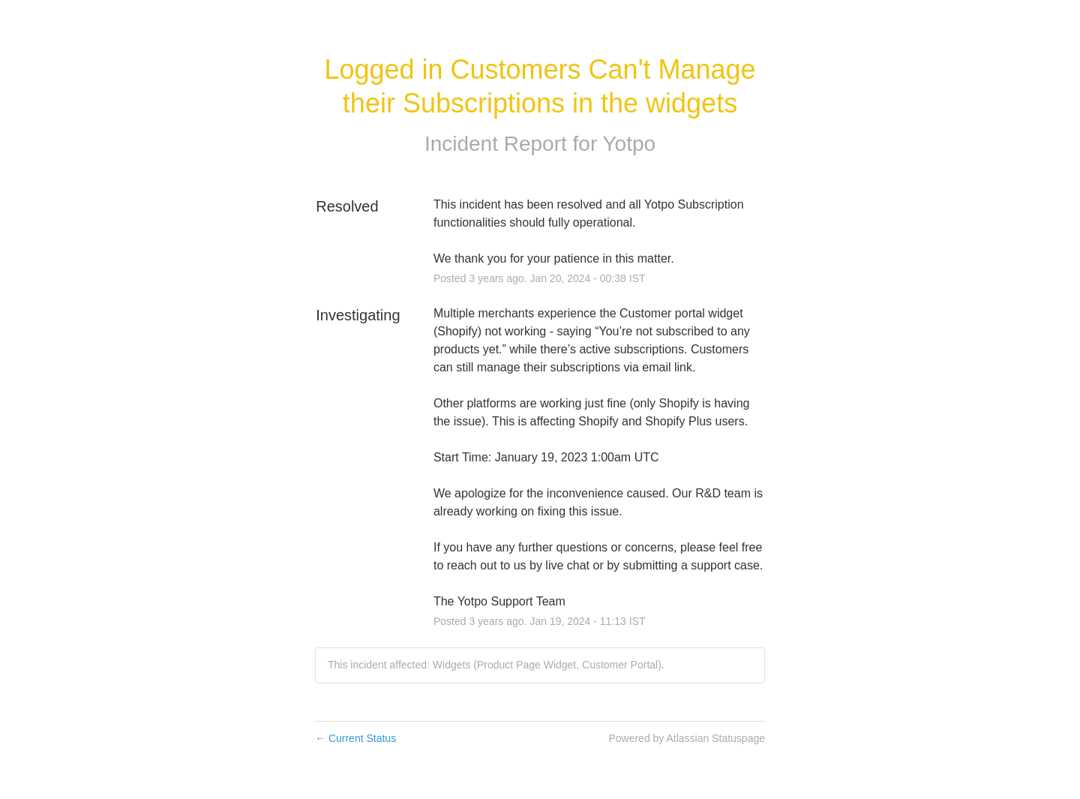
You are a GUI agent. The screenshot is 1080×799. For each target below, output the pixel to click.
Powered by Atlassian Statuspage (686, 738)
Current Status (355, 738)
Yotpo (629, 143)
